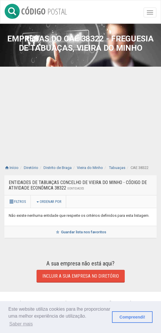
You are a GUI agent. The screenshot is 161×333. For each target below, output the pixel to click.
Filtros (17, 201)
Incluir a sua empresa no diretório (80, 276)
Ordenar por (49, 201)
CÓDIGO (36, 10)
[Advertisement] (80, 110)
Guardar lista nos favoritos (80, 232)
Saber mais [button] (21, 323)
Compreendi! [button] (132, 317)
